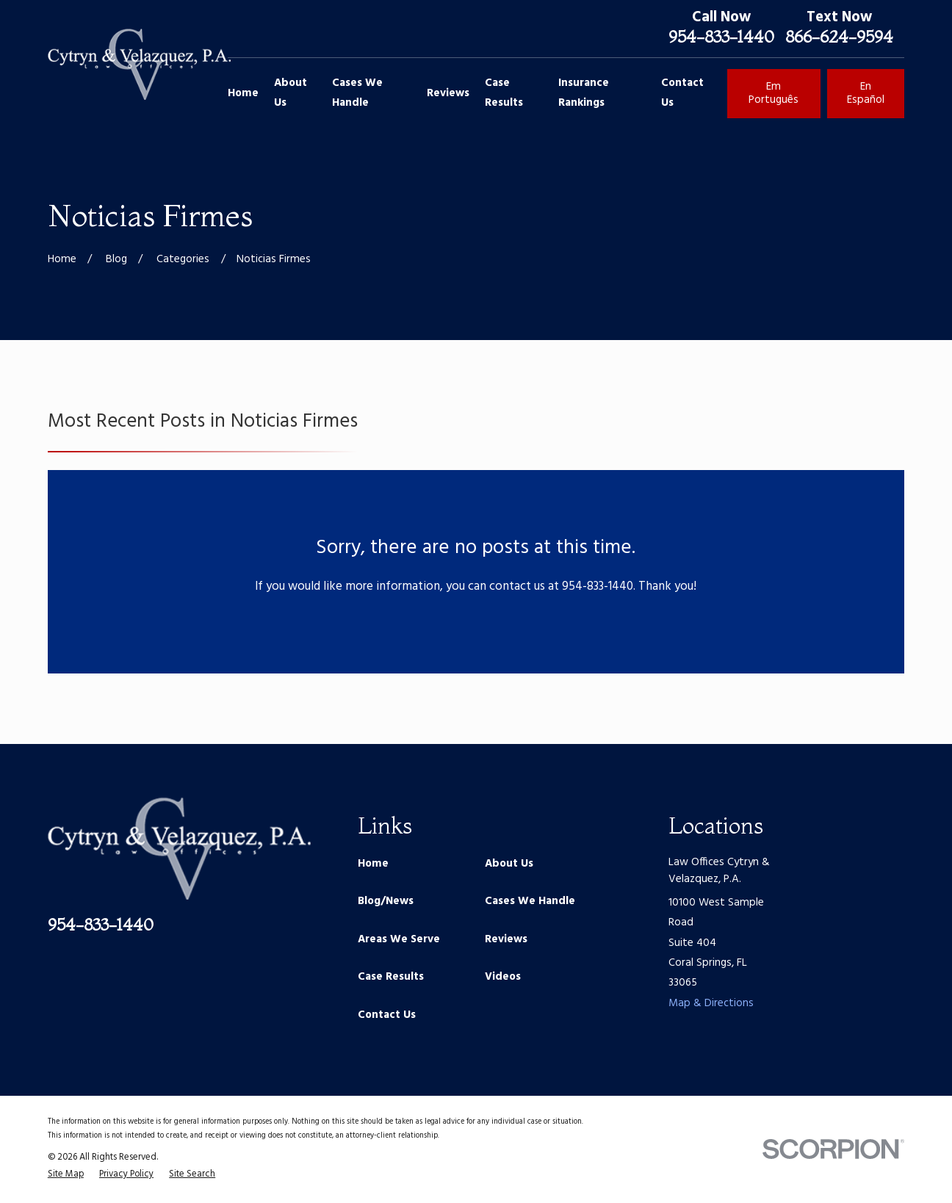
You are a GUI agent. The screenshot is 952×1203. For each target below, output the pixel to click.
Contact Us (387, 1015)
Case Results (391, 977)
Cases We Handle (530, 901)
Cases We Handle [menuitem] (357, 93)
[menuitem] (66, 1174)
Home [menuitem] (243, 93)
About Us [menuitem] (290, 93)
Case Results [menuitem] (504, 93)
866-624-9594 (839, 36)
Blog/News (386, 901)
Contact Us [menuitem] (682, 93)
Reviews (506, 939)
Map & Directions (711, 1003)
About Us (509, 864)
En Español (865, 93)
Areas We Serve (399, 939)
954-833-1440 (721, 36)
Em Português (773, 93)
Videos (503, 977)
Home (373, 864)
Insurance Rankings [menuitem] (583, 93)
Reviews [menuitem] (448, 93)
